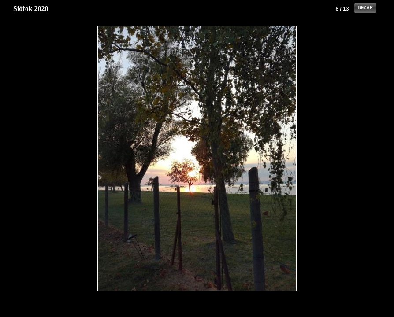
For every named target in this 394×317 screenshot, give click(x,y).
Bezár (365, 7)
